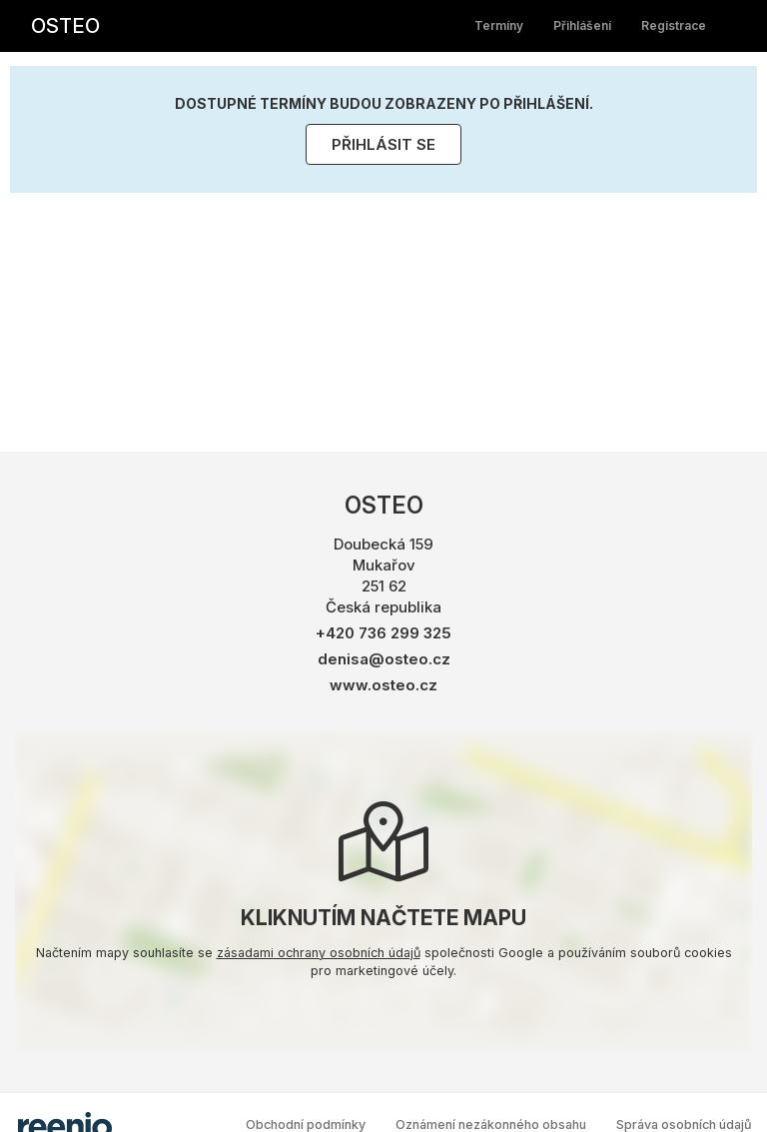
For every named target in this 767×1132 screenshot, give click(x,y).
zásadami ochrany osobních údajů (318, 952)
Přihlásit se (383, 144)
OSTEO (65, 26)
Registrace (673, 25)
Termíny (498, 25)
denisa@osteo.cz (384, 658)
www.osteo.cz (383, 684)
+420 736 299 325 (383, 632)
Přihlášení (582, 25)
